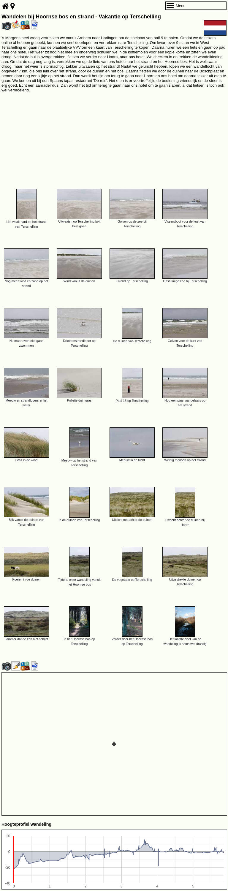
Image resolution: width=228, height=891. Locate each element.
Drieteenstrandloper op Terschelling (79, 343)
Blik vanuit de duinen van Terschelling (26, 522)
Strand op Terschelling (132, 281)
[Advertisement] (114, 138)
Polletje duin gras (79, 400)
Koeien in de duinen (26, 579)
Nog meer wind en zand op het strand (26, 283)
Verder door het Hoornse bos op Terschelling (132, 641)
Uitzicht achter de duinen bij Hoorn (185, 522)
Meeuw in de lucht (132, 460)
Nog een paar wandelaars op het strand (184, 403)
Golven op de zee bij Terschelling (132, 224)
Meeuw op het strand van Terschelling (79, 463)
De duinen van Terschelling (132, 341)
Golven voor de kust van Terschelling (185, 343)
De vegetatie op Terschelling (132, 579)
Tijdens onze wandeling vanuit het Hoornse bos (79, 582)
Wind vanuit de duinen (79, 281)
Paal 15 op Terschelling (132, 400)
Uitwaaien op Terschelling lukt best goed (79, 224)
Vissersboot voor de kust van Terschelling (184, 224)
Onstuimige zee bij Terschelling (185, 281)
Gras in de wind (26, 460)
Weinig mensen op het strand (185, 460)
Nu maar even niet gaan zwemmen (27, 343)
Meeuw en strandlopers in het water (26, 403)
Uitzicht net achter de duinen (132, 519)
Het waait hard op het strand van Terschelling (26, 224)
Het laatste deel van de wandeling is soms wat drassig (184, 641)
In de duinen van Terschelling (79, 520)
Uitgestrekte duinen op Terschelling (185, 582)
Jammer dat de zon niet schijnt (26, 639)
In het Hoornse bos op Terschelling (79, 641)
